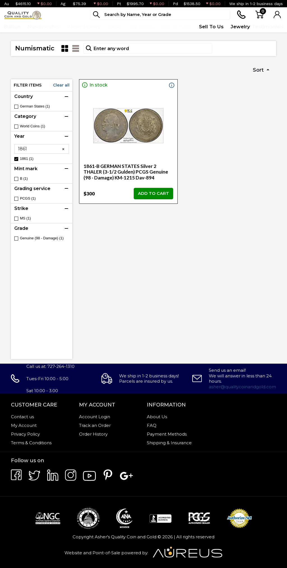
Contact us (22, 416)
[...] (160, 15)
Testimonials (268, 26)
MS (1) (25, 218)
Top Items (141, 26)
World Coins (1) (32, 126)
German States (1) (35, 106)
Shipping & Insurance (169, 442)
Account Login (94, 416)
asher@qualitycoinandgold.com (242, 386)
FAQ (151, 425)
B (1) (24, 178)
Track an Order (95, 425)
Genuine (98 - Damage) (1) (42, 238)
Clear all (61, 85)
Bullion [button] (11, 26)
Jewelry (240, 26)
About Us (157, 416)
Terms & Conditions (31, 442)
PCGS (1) (28, 198)
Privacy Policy (25, 434)
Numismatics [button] (43, 26)
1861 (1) (26, 158)
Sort (259, 70)
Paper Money (83, 26)
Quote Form (176, 26)
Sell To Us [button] (211, 26)
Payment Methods (167, 434)
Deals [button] (114, 26)
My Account (24, 425)
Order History (93, 434)
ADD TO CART (153, 193)
